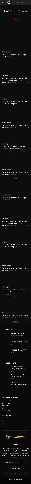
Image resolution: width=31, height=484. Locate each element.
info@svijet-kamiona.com (20, 462)
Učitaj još (15, 178)
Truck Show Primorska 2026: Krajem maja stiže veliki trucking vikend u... (19, 368)
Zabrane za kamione (6, 51)
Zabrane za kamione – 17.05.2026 (15, 125)
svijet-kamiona (5, 58)
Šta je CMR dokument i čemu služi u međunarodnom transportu (15, 79)
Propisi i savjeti (5, 144)
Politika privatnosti (18, 479)
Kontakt (10, 479)
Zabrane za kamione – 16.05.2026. (15, 172)
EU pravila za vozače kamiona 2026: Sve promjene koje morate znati (19, 384)
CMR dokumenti (5, 75)
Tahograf (4, 99)
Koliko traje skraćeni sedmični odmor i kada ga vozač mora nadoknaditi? (13, 149)
